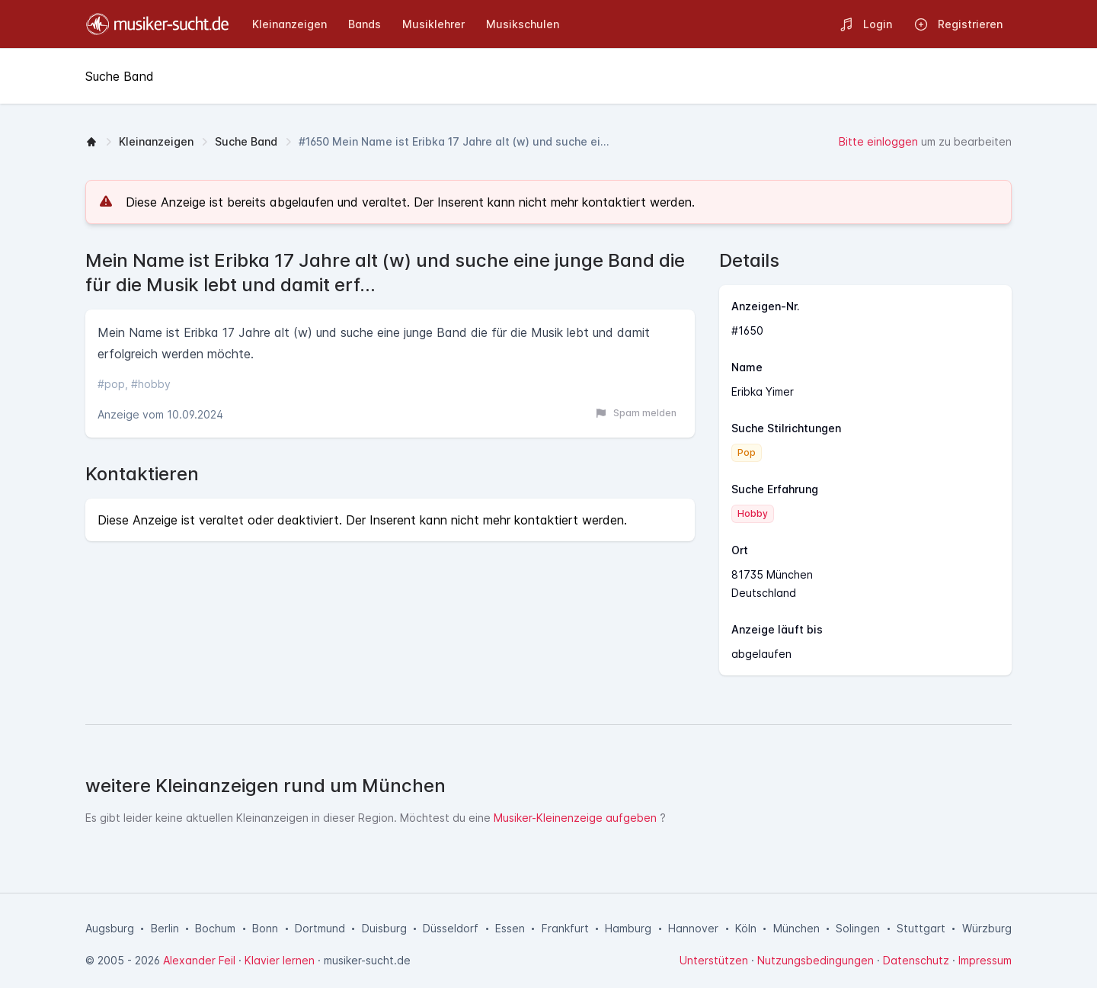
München (796, 928)
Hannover (693, 928)
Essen (510, 928)
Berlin (165, 928)
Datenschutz (916, 960)
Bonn (265, 928)
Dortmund (320, 928)
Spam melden (635, 413)
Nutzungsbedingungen (815, 960)
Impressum (985, 960)
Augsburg (109, 928)
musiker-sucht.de (367, 960)
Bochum (215, 928)
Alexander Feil (199, 960)
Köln (745, 928)
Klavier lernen (280, 960)
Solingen (858, 928)
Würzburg (987, 928)
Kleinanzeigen (156, 141)
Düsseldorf (450, 928)
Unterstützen (714, 960)
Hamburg (628, 928)
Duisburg (384, 928)
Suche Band (246, 141)
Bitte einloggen (878, 141)
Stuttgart (921, 928)
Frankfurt (565, 928)
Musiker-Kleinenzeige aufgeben (575, 817)
